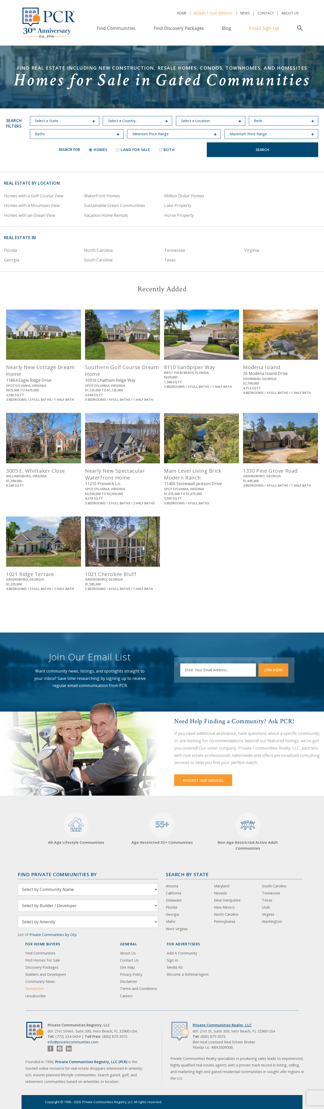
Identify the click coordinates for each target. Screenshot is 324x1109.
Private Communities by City (52, 934)
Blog (226, 28)
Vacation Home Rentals (106, 215)
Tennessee (174, 250)
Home (182, 13)
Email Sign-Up (264, 28)
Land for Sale (133, 149)
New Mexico (224, 907)
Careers (126, 995)
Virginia (251, 250)
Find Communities (116, 28)
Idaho (170, 921)
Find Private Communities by (57, 874)
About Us (290, 13)
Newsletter (34, 988)
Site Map (127, 967)
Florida (10, 250)
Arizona (172, 886)
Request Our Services (213, 13)
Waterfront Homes (102, 196)
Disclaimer (128, 981)
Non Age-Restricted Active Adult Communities (248, 831)
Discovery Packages (41, 967)
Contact (265, 13)
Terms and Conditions (138, 988)
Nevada (220, 893)
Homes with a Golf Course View (33, 196)
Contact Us (129, 960)
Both (166, 149)
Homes (98, 149)
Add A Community (182, 953)
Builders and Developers (45, 974)
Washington (272, 921)
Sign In (172, 960)
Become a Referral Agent (188, 974)
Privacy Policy (131, 974)
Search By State (187, 874)
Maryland (221, 886)
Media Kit (175, 967)
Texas (170, 260)
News (245, 13)
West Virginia (177, 928)
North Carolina (98, 250)
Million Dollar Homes (184, 196)
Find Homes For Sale (42, 960)
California (173, 893)
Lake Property (177, 205)
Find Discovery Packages (179, 28)
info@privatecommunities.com (73, 1042)
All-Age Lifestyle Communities (76, 828)
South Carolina (98, 260)
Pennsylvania (224, 921)
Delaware (173, 900)
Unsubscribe (35, 995)
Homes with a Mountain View (31, 205)
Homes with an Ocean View (29, 215)
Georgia (11, 260)
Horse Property (179, 215)
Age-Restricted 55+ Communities (162, 828)
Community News (40, 981)
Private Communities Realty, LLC (222, 1025)
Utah (266, 907)
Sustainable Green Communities (114, 205)
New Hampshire (227, 900)
